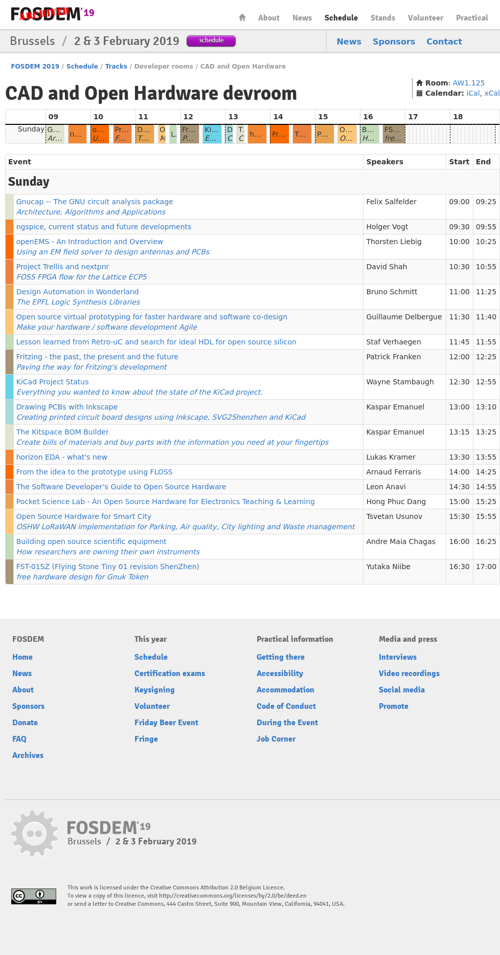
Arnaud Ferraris (393, 472)
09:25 (486, 202)
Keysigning (154, 690)
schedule (211, 40)
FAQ (19, 739)
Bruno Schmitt (391, 292)
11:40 (486, 317)
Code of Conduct (286, 706)
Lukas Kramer (390, 457)
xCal (492, 93)
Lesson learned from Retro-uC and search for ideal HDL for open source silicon (156, 342)
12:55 (486, 382)
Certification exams (169, 673)
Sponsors (394, 42)
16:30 (459, 566)
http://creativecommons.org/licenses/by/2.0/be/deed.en (233, 896)
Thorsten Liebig (393, 241)
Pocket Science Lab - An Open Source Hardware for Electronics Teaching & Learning (165, 501)
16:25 (486, 541)
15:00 (459, 501)
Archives (27, 755)
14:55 (486, 487)
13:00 (459, 407)
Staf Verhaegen (393, 342)
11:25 (486, 292)
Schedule (341, 18)
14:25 (486, 472)
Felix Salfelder (391, 202)
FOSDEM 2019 (35, 66)
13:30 (459, 457)
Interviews (398, 657)
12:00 (459, 357)
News (302, 18)
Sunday (31, 129)
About (269, 18)
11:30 (459, 317)
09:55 (486, 227)
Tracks (116, 66)
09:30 (459, 227)
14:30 (459, 487)
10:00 (459, 241)
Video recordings (409, 673)
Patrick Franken (393, 357)
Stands (383, 18)
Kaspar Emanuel (395, 407)
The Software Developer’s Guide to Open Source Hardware (121, 487)
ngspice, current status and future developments (104, 227)
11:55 (486, 342)
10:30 (459, 267)
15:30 (459, 516)
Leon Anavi (385, 487)
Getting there (281, 657)
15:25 (486, 501)
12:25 (486, 357)
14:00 (459, 472)
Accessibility (280, 673)
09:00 (459, 202)
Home (242, 17)
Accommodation (285, 690)
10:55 (486, 267)
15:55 (486, 516)
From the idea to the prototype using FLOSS (94, 472)
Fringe (146, 739)
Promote (393, 706)
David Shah (386, 267)
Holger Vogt (387, 227)
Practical (472, 18)
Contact (444, 42)
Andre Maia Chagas (400, 541)
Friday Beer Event (166, 723)
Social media (402, 690)
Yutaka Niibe (388, 566)
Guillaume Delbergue (404, 317)
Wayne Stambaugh (400, 382)
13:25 (486, 432)
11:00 (459, 292)
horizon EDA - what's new (61, 457)
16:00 (459, 541)
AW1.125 (469, 83)
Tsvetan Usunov (394, 516)
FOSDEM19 (52, 13)
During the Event (287, 723)
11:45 (459, 342)
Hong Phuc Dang (396, 501)
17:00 (486, 566)
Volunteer (425, 18)
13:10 (486, 407)
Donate (25, 723)
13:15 (459, 432)
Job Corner (276, 739)
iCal (473, 93)
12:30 (459, 382)
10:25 (486, 241)
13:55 (486, 457)
